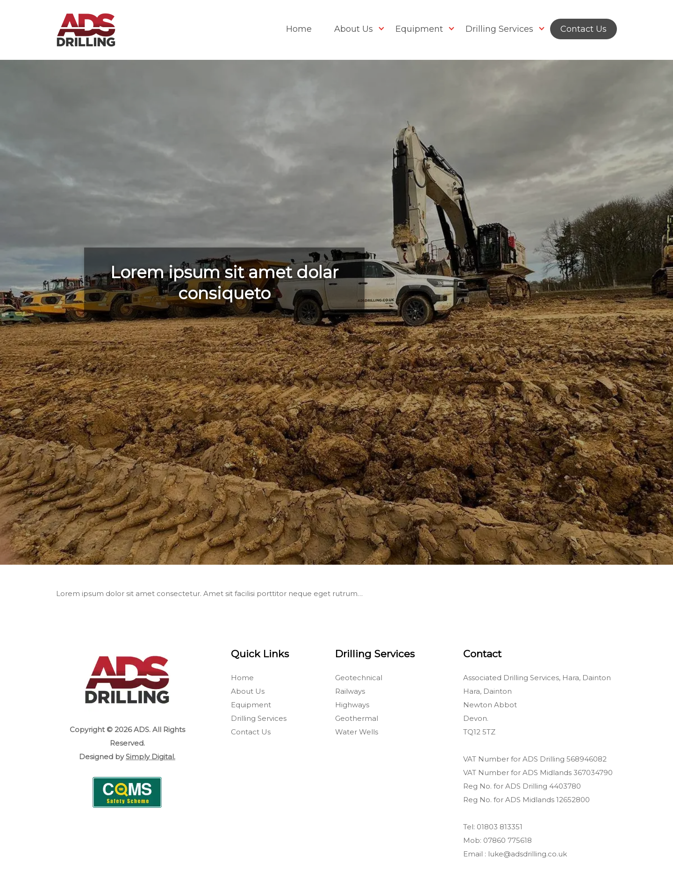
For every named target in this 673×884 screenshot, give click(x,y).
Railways (350, 691)
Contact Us (583, 29)
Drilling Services (499, 29)
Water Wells (356, 731)
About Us (353, 29)
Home (299, 29)
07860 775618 (507, 840)
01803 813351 (500, 826)
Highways (352, 704)
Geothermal (356, 718)
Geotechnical (358, 677)
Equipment (419, 29)
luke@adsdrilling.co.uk (527, 853)
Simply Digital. (150, 756)
